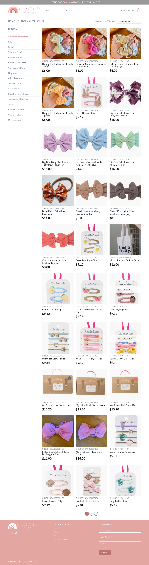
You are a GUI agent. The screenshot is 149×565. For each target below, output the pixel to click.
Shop (47, 10)
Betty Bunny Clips (85, 113)
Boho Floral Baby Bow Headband (53, 212)
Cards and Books (15, 88)
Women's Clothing (16, 114)
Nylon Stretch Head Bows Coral (89, 453)
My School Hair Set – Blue (55, 405)
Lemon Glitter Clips (52, 309)
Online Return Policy (62, 539)
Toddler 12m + (14, 83)
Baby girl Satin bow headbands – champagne (125, 65)
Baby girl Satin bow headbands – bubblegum (91, 65)
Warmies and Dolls (16, 68)
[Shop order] (129, 21)
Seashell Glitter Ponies (87, 501)
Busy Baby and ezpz (17, 62)
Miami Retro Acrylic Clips (89, 358)
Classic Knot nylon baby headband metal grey (122, 212)
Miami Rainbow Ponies (53, 358)
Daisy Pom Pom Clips (87, 260)
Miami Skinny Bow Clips (122, 358)
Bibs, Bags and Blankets (18, 94)
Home (11, 21)
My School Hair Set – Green (90, 405)
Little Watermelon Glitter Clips (89, 310)
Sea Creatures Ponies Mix (122, 452)
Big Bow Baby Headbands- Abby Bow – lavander (55, 163)
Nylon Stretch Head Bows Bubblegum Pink (55, 453)
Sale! (10, 41)
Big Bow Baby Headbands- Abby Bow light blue (89, 163)
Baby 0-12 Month (16, 109)
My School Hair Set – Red (123, 405)
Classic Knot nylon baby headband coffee (88, 212)
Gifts (10, 47)
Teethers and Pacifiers (18, 99)
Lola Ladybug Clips (119, 309)
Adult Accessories (16, 78)
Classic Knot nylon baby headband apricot (54, 261)
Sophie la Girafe (15, 52)
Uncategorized (14, 120)
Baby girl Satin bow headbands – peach (57, 114)
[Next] (96, 514)
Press (58, 10)
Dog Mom (12, 73)
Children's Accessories (18, 36)
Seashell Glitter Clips (53, 501)
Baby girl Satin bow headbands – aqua (57, 65)
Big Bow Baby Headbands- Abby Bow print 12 (123, 114)
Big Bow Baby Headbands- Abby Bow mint (123, 163)
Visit (68, 10)
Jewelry (11, 104)
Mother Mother (15, 57)
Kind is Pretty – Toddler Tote (124, 260)
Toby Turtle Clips (118, 501)
